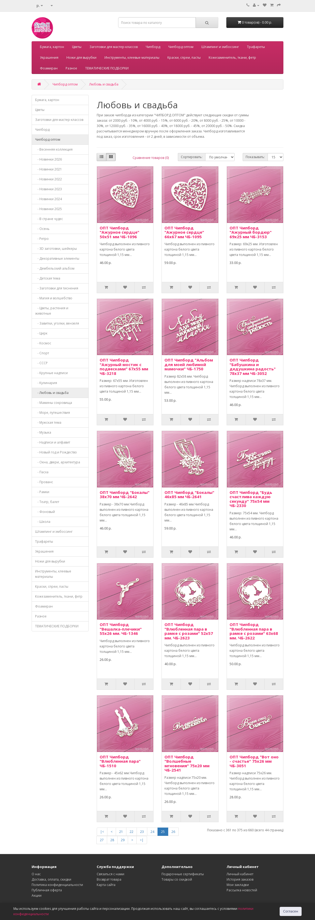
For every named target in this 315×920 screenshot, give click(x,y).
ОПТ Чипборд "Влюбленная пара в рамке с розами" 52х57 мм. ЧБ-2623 (188, 631)
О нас (36, 874)
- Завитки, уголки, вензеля (57, 323)
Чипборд (153, 46)
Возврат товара (109, 879)
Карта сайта (106, 884)
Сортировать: (191, 157)
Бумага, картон (52, 46)
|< (102, 831)
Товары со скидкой (177, 879)
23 (142, 831)
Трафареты (256, 46)
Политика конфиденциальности (57, 884)
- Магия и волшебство (53, 298)
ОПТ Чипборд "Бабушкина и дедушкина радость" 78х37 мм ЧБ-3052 (253, 366)
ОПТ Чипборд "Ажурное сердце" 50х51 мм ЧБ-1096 (119, 232)
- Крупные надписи (51, 373)
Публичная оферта (47, 890)
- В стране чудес (49, 219)
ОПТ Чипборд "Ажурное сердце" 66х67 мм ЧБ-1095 (184, 232)
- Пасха (41, 472)
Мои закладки (238, 884)
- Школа (42, 521)
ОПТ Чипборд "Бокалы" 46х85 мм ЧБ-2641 (189, 495)
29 (123, 840)
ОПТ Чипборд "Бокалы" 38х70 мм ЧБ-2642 (124, 495)
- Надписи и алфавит (52, 442)
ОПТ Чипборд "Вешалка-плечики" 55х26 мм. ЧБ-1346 (121, 629)
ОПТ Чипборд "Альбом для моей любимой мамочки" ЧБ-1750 (188, 364)
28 (112, 840)
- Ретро (42, 238)
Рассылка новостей (242, 890)
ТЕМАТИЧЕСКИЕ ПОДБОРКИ (107, 68)
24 (152, 831)
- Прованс (44, 482)
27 (102, 840)
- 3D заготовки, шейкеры (56, 248)
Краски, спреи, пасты (184, 57)
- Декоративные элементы (57, 258)
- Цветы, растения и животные (51, 311)
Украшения (49, 57)
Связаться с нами (110, 874)
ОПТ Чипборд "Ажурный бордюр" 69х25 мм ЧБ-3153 (251, 232)
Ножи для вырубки (81, 57)
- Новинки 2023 (48, 189)
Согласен (290, 911)
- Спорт (42, 353)
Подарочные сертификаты (183, 874)
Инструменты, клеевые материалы (131, 57)
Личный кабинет (240, 874)
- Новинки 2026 (48, 159)
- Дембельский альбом (54, 268)
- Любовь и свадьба (52, 392)
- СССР (41, 363)
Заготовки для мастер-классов (113, 46)
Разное (71, 68)
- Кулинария (46, 383)
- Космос (43, 343)
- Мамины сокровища (53, 402)
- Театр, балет (47, 502)
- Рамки (42, 492)
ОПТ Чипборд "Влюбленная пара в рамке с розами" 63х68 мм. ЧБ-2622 (254, 631)
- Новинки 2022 (48, 179)
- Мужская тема (48, 422)
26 (173, 831)
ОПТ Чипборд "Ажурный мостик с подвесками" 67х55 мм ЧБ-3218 (124, 366)
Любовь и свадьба (103, 84)
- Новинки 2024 (48, 199)
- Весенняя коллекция (54, 149)
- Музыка (43, 432)
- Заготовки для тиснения (56, 288)
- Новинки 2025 (48, 209)
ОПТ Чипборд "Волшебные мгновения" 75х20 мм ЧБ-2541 (186, 763)
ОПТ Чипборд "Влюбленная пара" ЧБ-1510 (120, 761)
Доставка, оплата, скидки (51, 879)
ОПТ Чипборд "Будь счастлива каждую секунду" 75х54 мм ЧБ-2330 (251, 499)
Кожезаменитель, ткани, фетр (232, 57)
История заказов (240, 879)
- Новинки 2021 (48, 169)
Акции (37, 895)
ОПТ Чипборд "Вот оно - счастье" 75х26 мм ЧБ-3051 (254, 761)
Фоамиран (49, 68)
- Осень (42, 228)
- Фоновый (45, 511)
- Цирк (41, 333)
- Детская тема (47, 278)
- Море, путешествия (52, 412)
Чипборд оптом (180, 46)
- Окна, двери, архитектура (57, 462)
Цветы (76, 46)
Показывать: (255, 157)
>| (142, 840)
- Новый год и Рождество (56, 452)
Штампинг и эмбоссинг (220, 46)
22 (131, 831)
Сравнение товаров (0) (151, 157)
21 (121, 831)
